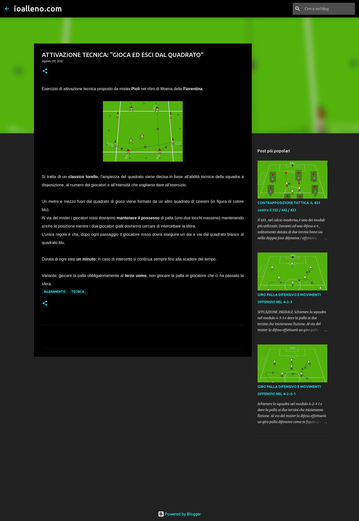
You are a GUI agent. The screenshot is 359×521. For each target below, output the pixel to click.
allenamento (55, 291)
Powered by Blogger (179, 514)
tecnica (77, 291)
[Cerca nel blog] (329, 9)
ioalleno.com (38, 8)
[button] (45, 71)
